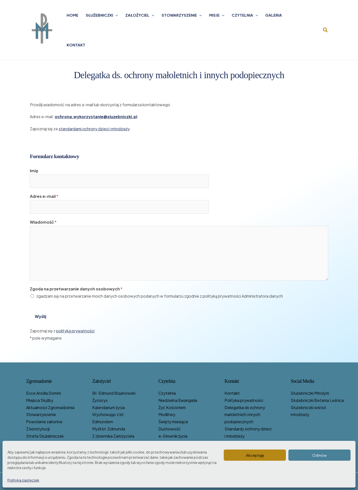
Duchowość (169, 428)
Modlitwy (166, 414)
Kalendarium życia (108, 407)
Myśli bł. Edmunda (108, 428)
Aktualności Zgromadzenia (50, 407)
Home (72, 15)
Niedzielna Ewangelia (177, 400)
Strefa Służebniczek (45, 436)
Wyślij (40, 316)
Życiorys (100, 400)
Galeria (273, 15)
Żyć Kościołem (172, 407)
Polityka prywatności (243, 400)
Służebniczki (102, 15)
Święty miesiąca (173, 421)
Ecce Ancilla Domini (43, 393)
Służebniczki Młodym (310, 393)
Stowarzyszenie (182, 15)
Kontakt (76, 44)
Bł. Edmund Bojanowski (113, 393)
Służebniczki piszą (174, 450)
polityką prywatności (75, 330)
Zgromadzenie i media (244, 443)
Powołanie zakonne (44, 421)
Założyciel (139, 15)
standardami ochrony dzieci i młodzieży (94, 128)
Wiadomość (43, 222)
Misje (216, 15)
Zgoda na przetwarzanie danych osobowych (76, 288)
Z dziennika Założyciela (113, 436)
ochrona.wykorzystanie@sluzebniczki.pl (96, 116)
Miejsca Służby (39, 400)
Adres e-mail (44, 196)
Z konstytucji (38, 428)
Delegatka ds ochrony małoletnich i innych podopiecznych (244, 414)
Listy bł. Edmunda (108, 443)
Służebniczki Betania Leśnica (317, 400)
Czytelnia (245, 15)
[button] (325, 30)
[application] (115, 15)
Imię (34, 170)
